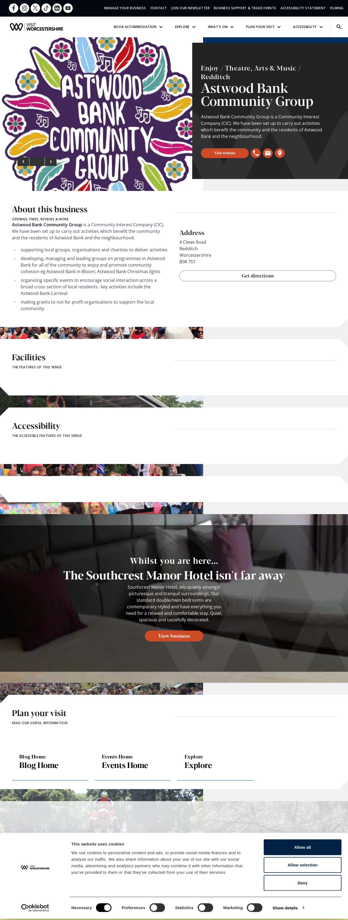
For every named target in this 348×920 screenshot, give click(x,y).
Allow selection (303, 866)
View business (174, 635)
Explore (186, 27)
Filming (337, 8)
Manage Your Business (125, 8)
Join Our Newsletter (190, 8)
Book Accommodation (139, 27)
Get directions (258, 275)
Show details (285, 909)
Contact (158, 8)
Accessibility (308, 27)
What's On (221, 27)
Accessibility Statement (303, 8)
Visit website (224, 152)
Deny (302, 884)
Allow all (302, 848)
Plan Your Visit (264, 27)
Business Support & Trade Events (245, 8)
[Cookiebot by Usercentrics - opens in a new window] (35, 909)
